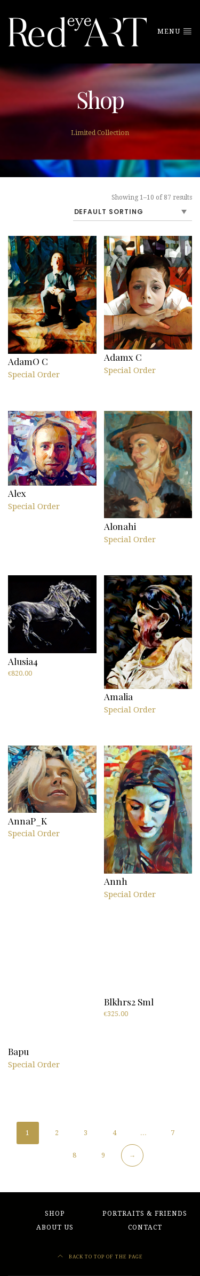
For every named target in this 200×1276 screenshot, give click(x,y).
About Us (55, 1227)
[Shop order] (133, 212)
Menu (174, 31)
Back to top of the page (100, 1256)
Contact (145, 1227)
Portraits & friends (144, 1213)
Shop (55, 1213)
